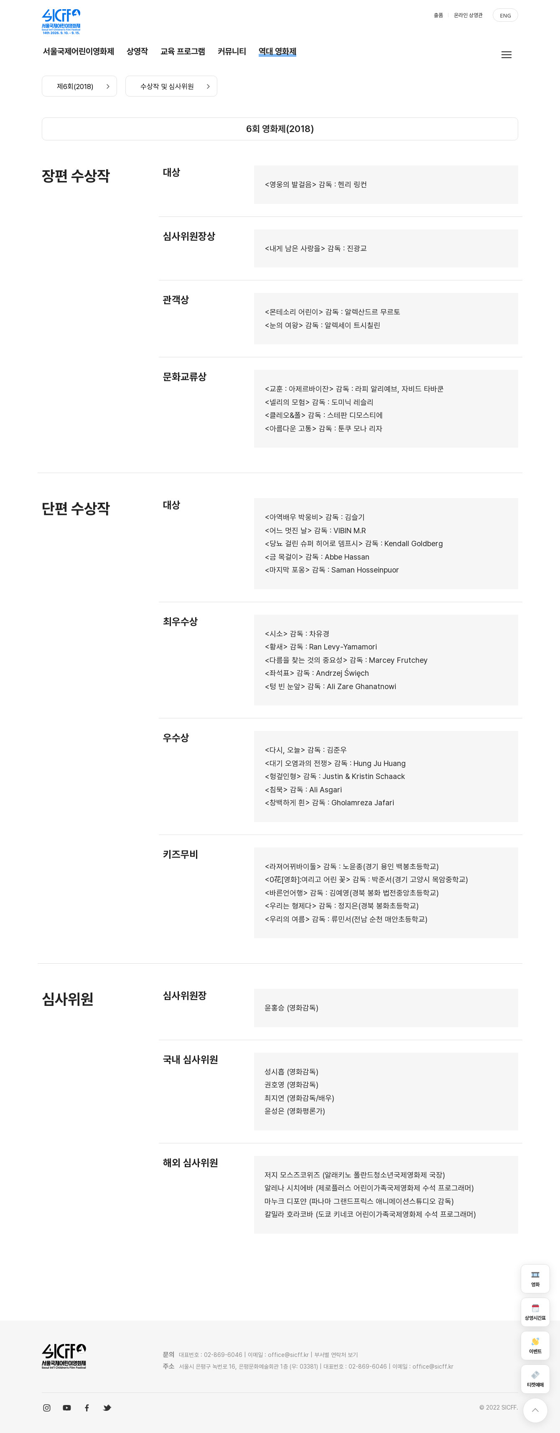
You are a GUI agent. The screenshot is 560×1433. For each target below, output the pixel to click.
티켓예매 (535, 1379)
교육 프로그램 (182, 51)
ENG (505, 15)
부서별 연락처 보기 (336, 1355)
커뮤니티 (232, 51)
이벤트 (535, 1345)
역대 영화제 (277, 51)
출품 (438, 15)
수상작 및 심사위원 (167, 86)
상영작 (137, 51)
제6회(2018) (75, 86)
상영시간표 (535, 1312)
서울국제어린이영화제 (78, 51)
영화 (535, 1279)
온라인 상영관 (468, 15)
